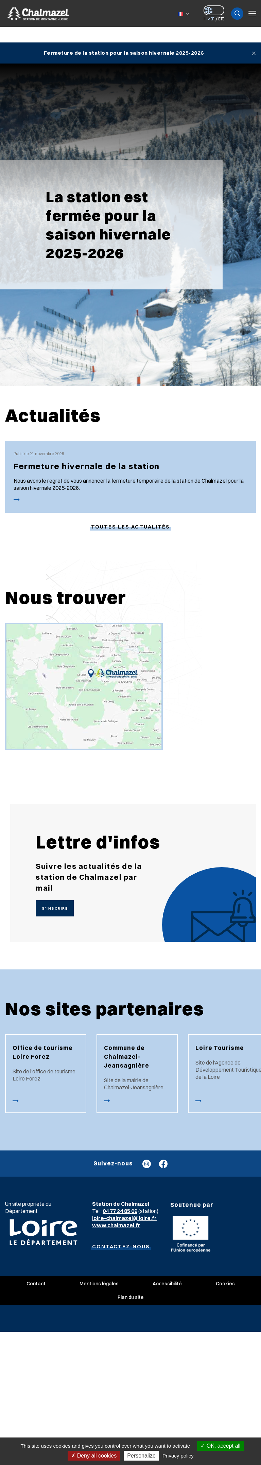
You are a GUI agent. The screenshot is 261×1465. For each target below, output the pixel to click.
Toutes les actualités (130, 526)
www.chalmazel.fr (116, 1225)
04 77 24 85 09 (120, 1211)
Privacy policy (178, 1456)
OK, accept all (220, 1446)
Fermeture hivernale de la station (87, 466)
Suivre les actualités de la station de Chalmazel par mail (89, 877)
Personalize (141, 1456)
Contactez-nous (121, 1246)
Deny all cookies (94, 1456)
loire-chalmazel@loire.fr (124, 1218)
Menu (252, 13)
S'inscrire (55, 908)
